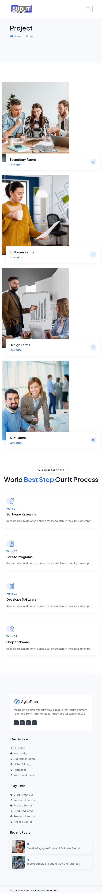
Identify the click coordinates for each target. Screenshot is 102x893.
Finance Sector (23, 805)
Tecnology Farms (23, 159)
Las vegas (16, 164)
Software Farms (22, 252)
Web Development (25, 775)
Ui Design (19, 747)
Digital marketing (24, 758)
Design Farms (20, 345)
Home (17, 36)
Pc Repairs (20, 769)
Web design (21, 753)
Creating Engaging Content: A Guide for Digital (53, 848)
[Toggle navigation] (88, 9)
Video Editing (22, 764)
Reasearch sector (24, 799)
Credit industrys (23, 794)
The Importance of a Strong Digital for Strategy (53, 863)
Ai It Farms (18, 437)
